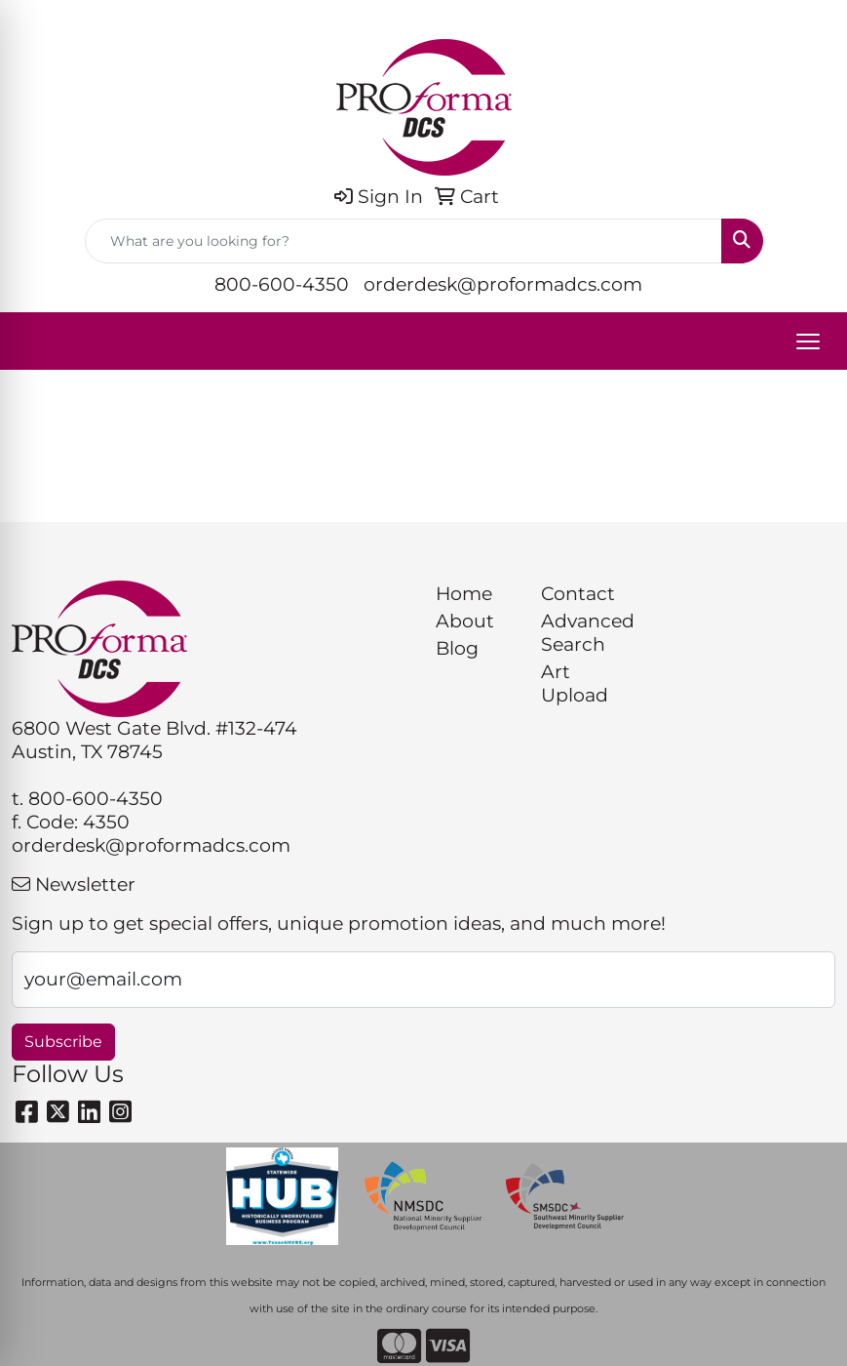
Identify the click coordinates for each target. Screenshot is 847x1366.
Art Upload (574, 683)
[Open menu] (808, 341)
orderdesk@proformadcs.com (503, 284)
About (465, 621)
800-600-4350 (281, 284)
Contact (578, 594)
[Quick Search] (403, 241)
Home (464, 594)
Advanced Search (582, 633)
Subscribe (63, 1041)
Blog (457, 648)
